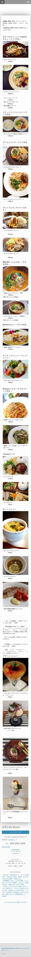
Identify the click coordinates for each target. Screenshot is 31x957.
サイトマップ (5, 950)
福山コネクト (10, 894)
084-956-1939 (6, 847)
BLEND (9, 892)
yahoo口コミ (17, 878)
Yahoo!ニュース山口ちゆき (17, 890)
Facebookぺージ (15, 874)
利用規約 (7, 948)
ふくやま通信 (19, 880)
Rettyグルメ (12, 884)
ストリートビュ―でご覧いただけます (15, 902)
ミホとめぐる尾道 (7, 878)
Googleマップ (13, 839)
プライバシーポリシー (24, 948)
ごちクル (20, 882)
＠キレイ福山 (20, 884)
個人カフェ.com (12, 876)
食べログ (6, 874)
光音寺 (20, 876)
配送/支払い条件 (14, 948)
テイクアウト (16, 859)
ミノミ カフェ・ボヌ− (15, 832)
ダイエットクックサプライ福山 (12, 886)
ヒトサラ (26, 876)
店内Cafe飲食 (15, 849)
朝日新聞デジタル (8, 880)
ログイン (4, 953)
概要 (3, 948)
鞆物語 (15, 882)
